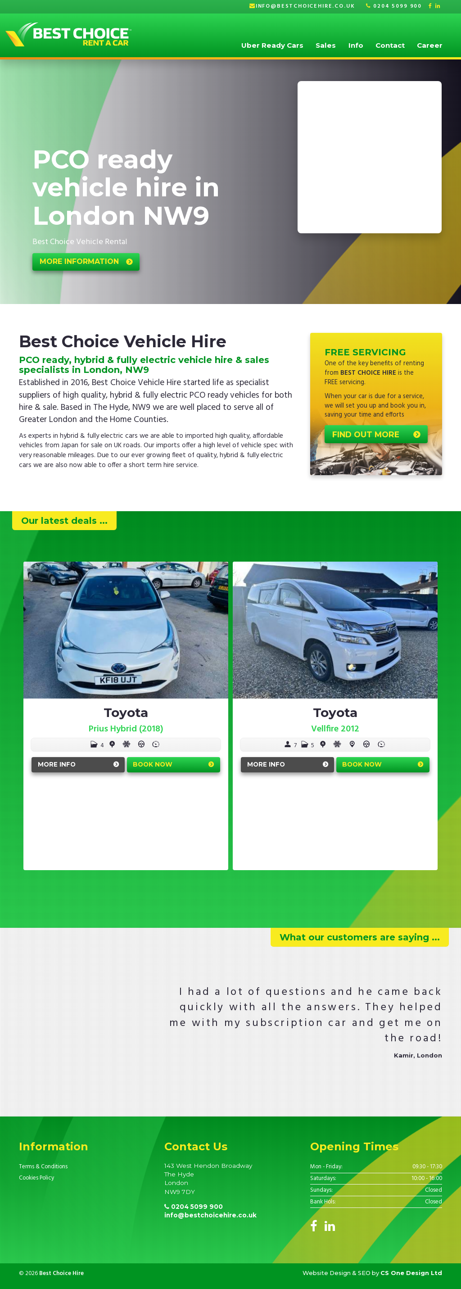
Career (430, 45)
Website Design (327, 1272)
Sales (326, 45)
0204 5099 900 (394, 6)
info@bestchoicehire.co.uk (305, 6)
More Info (57, 764)
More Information (79, 261)
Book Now (152, 764)
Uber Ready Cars (272, 45)
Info (355, 45)
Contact (390, 45)
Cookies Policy (36, 1178)
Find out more (365, 434)
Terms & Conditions (43, 1167)
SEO (364, 1272)
